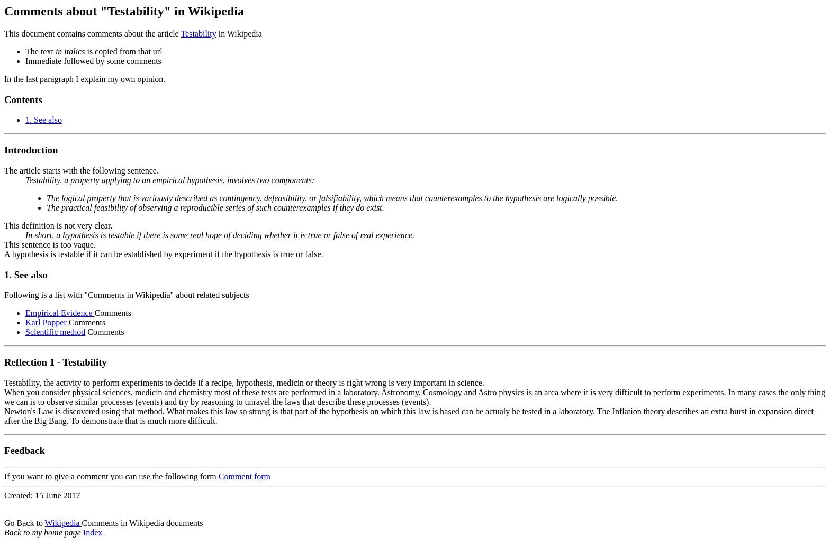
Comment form (244, 476)
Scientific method (55, 331)
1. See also (43, 119)
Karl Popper (46, 322)
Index (92, 532)
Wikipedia (63, 522)
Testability (198, 33)
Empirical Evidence (60, 312)
